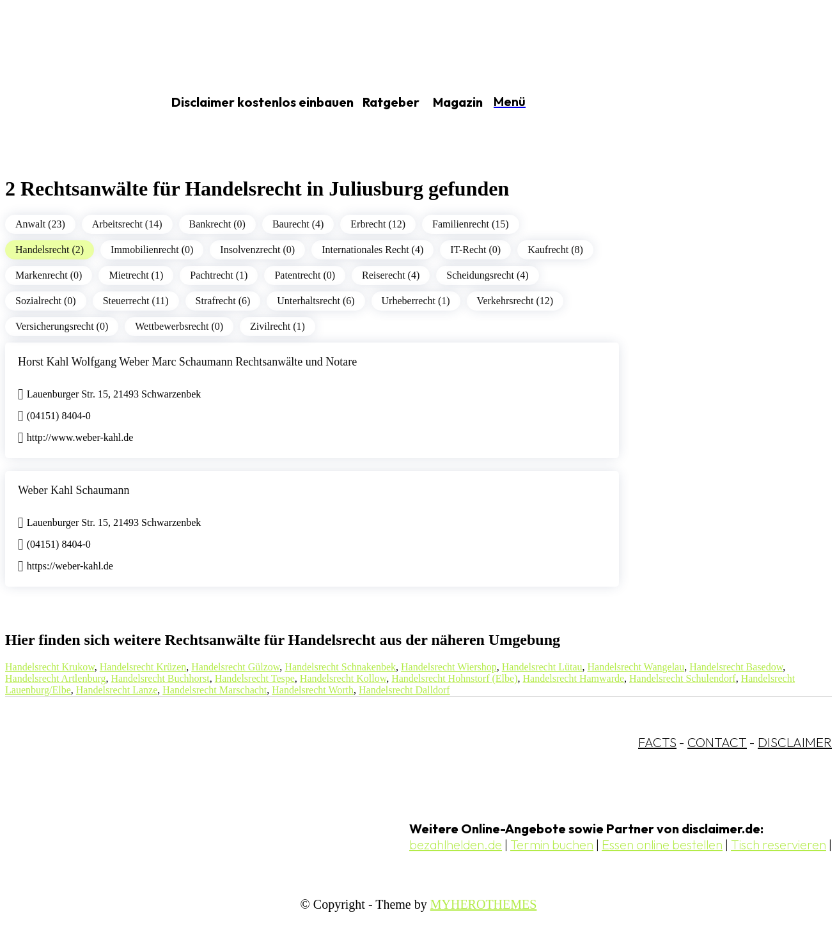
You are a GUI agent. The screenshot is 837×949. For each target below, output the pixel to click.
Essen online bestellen (662, 845)
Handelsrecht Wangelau (635, 666)
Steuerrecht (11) (136, 300)
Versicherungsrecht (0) (61, 326)
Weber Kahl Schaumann (74, 490)
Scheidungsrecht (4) (487, 275)
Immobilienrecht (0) (152, 249)
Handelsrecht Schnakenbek (340, 666)
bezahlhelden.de (455, 845)
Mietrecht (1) (136, 275)
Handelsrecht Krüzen (143, 666)
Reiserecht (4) (390, 275)
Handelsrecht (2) (49, 249)
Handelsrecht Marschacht (214, 689)
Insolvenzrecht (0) (257, 249)
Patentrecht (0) (304, 275)
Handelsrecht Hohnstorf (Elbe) (454, 678)
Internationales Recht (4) (372, 249)
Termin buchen (551, 845)
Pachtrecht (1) (218, 275)
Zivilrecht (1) (277, 326)
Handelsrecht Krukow (50, 666)
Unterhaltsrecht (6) (315, 300)
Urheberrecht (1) (416, 300)
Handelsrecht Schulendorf (682, 678)
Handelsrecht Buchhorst (160, 678)
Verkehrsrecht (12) (515, 300)
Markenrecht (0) (48, 275)
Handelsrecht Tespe (255, 678)
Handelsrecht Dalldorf (404, 689)
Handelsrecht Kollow (343, 678)
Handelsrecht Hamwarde (573, 678)
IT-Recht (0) (475, 249)
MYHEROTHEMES (483, 904)
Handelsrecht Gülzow (235, 666)
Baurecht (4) (298, 224)
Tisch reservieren (778, 845)
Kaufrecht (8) (555, 249)
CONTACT (717, 742)
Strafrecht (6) (223, 300)
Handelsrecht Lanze (116, 689)
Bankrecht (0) (217, 224)
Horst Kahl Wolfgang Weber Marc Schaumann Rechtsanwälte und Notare (187, 361)
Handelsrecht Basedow (736, 666)
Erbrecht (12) (377, 224)
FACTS (657, 742)
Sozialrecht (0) (45, 300)
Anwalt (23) (40, 224)
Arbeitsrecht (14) (127, 224)
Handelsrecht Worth (313, 689)
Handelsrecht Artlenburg (55, 678)
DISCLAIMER (795, 742)
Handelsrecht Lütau (542, 666)
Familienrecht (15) (470, 224)
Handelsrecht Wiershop (449, 666)
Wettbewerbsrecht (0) (179, 326)
